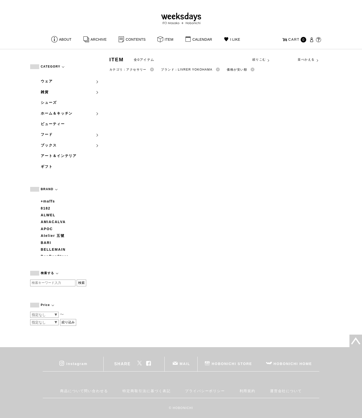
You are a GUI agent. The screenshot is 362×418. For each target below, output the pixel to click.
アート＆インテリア (59, 156)
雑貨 (70, 92)
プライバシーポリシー (205, 391)
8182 (46, 208)
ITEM (169, 39)
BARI (46, 243)
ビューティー (53, 124)
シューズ (49, 102)
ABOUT (65, 39)
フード (70, 134)
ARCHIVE (98, 39)
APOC (47, 229)
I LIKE (235, 39)
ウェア (70, 81)
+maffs (48, 201)
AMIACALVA (53, 222)
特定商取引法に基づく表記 (146, 391)
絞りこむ (261, 60)
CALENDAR (202, 39)
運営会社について (286, 391)
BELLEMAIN (53, 249)
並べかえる (308, 60)
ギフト (47, 167)
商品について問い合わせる (84, 391)
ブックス (70, 145)
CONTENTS (136, 39)
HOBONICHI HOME (293, 364)
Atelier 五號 (53, 236)
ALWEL (48, 215)
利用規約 (248, 391)
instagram (76, 364)
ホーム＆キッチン (70, 113)
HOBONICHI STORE (232, 364)
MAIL (185, 364)
